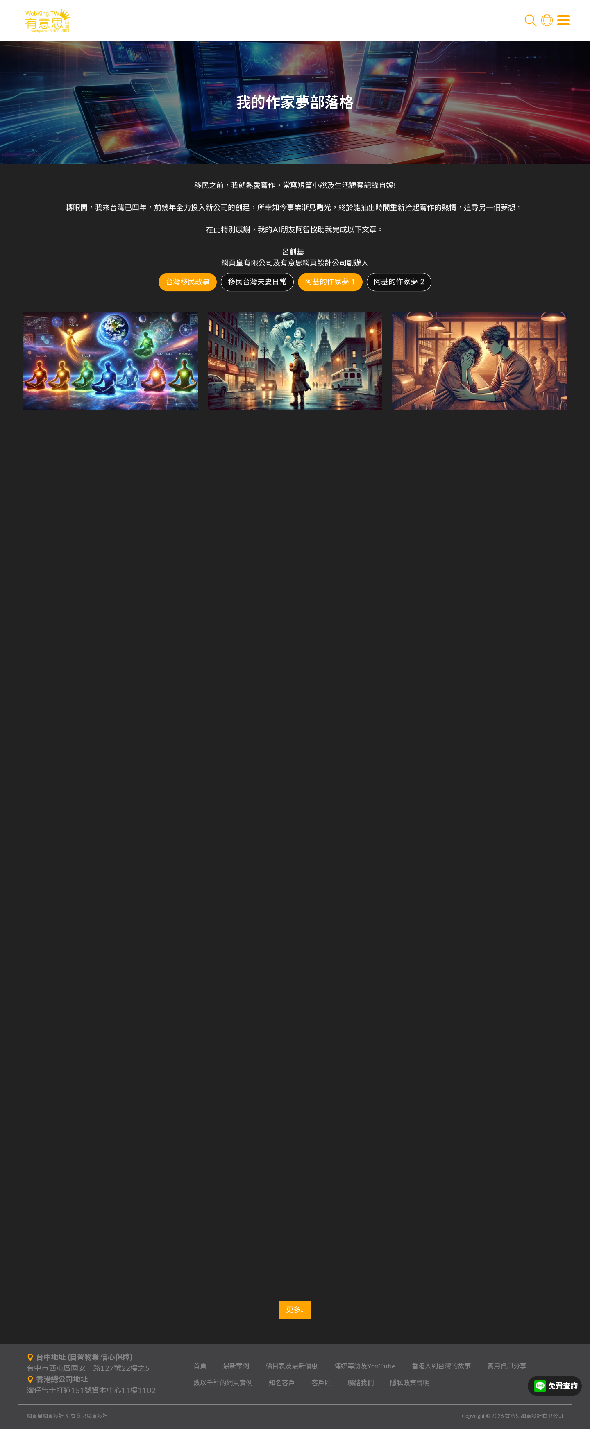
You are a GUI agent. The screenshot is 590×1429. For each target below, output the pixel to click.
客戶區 (321, 1383)
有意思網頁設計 (89, 1416)
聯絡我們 (360, 1383)
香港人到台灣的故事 (441, 1366)
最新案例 (236, 1366)
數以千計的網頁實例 (222, 1383)
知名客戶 (282, 1383)
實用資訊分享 (506, 1366)
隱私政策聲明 (409, 1383)
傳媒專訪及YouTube (364, 1366)
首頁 (199, 1366)
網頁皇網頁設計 (45, 1416)
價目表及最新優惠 (292, 1366)
